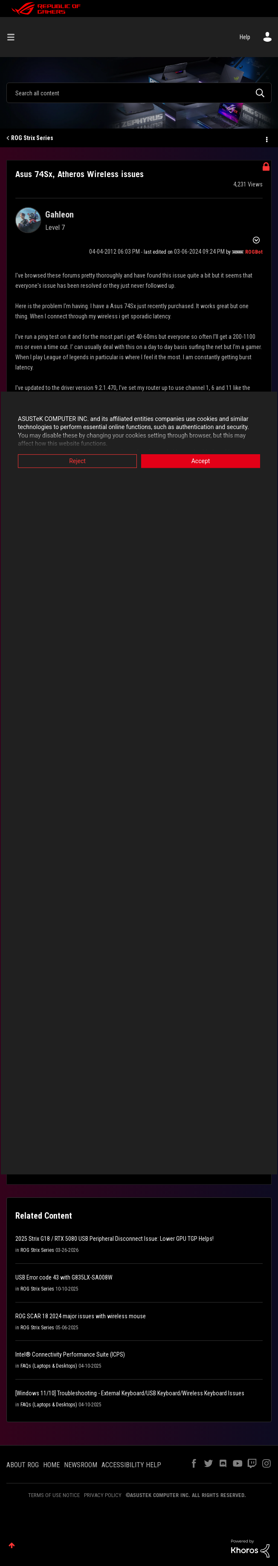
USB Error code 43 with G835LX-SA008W (64, 1277)
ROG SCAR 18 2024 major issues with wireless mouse (80, 1316)
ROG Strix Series (32, 138)
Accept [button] (200, 461)
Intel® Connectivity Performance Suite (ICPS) (70, 1354)
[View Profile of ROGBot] (254, 252)
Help (245, 37)
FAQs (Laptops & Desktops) (48, 1366)
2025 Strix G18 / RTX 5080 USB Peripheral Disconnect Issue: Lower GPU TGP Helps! (114, 1238)
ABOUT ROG (22, 1465)
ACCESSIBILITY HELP (131, 1465)
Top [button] (11, 1545)
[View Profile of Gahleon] (59, 214)
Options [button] (266, 138)
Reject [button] (77, 461)
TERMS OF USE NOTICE (54, 1495)
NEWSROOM (80, 1465)
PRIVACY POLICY (103, 1495)
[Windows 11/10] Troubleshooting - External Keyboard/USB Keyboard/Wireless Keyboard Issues (129, 1393)
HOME (51, 1465)
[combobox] (139, 93)
